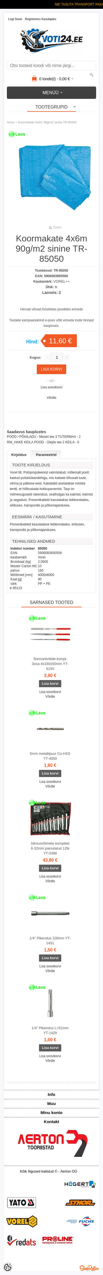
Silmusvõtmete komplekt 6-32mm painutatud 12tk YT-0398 (50, 848)
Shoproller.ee (89, 1268)
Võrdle (51, 398)
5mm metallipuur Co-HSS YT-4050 (50, 756)
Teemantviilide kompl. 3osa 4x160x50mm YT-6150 (50, 664)
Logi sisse (15, 19)
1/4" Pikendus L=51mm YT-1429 (50, 1030)
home (11, 122)
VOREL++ (61, 281)
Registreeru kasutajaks (40, 19)
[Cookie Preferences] (8, 1267)
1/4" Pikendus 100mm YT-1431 (50, 940)
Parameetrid (46, 455)
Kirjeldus (19, 455)
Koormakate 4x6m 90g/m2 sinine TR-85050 (47, 122)
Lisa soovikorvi (51, 387)
